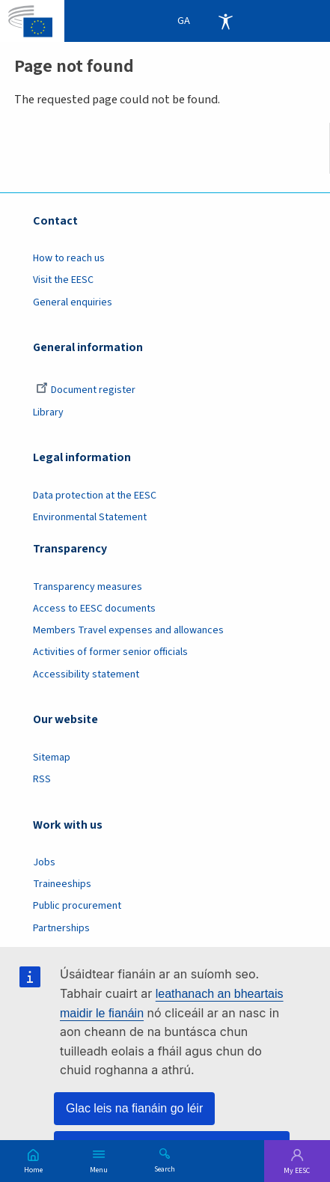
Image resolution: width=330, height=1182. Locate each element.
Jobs (44, 862)
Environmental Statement (90, 517)
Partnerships (61, 928)
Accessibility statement (86, 674)
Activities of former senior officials (110, 652)
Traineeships (62, 884)
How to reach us (69, 258)
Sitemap (51, 757)
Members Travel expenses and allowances (128, 630)
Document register (85, 390)
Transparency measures (87, 586)
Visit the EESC (63, 279)
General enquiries (72, 302)
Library (48, 412)
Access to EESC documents (94, 608)
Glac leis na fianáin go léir (134, 1108)
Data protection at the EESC (94, 495)
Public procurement (77, 905)
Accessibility (225, 21)
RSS (42, 779)
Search (164, 1168)
